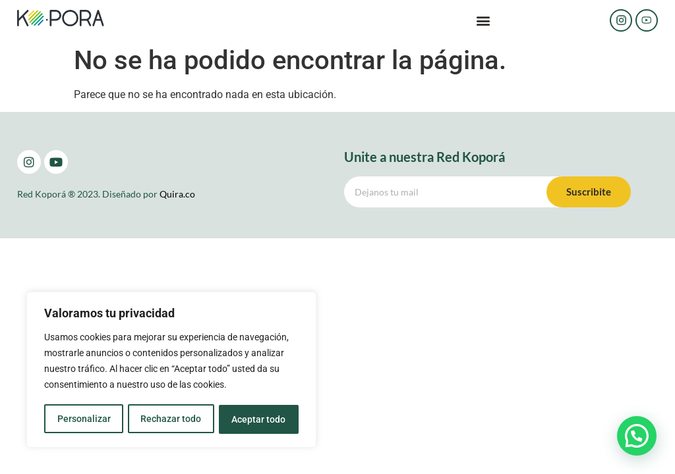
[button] (483, 21)
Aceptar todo (259, 419)
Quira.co (177, 193)
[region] (171, 371)
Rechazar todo (170, 419)
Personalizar (83, 419)
